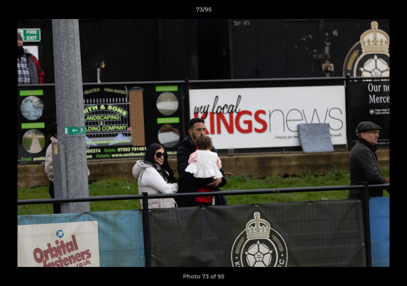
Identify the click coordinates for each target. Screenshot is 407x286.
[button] (392, 11)
